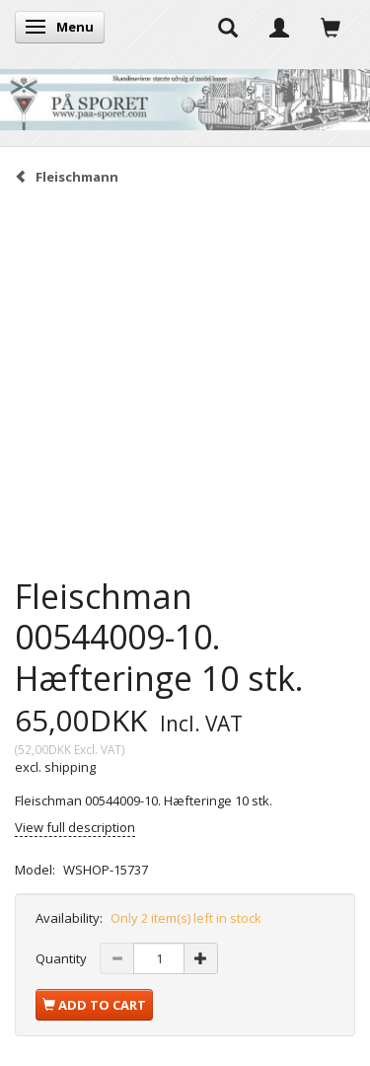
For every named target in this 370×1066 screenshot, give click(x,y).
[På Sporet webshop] (185, 95)
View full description (75, 827)
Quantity (63, 958)
